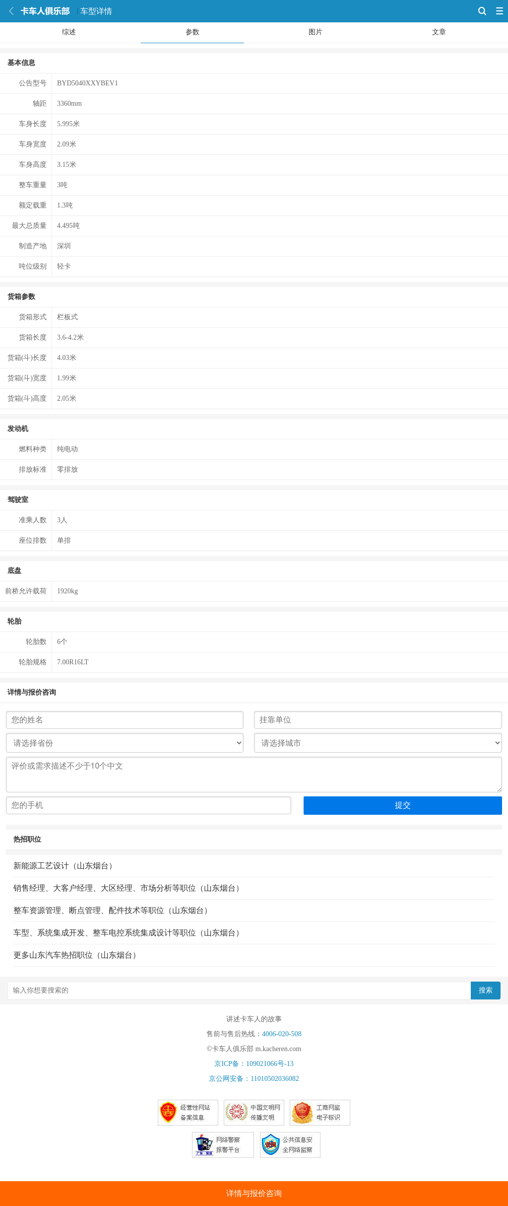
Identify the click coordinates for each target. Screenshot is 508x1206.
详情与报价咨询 (254, 1193)
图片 (315, 32)
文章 (439, 32)
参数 (192, 32)
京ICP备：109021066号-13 (253, 1063)
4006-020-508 (281, 1034)
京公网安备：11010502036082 (254, 1078)
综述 (69, 32)
